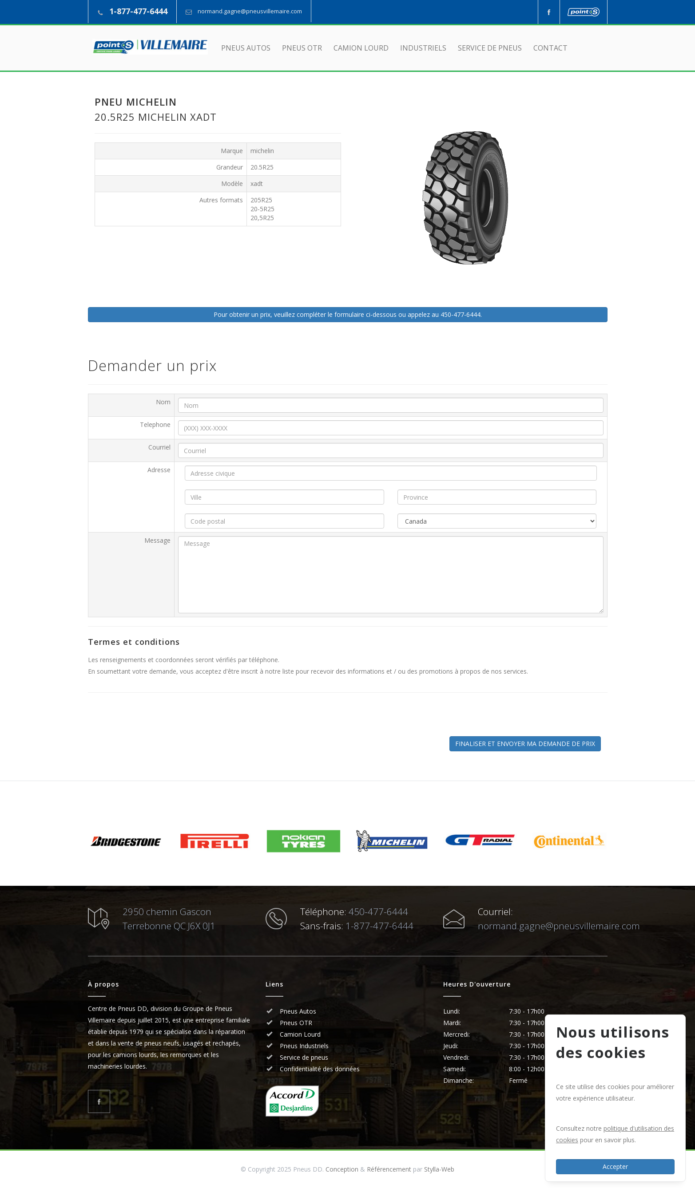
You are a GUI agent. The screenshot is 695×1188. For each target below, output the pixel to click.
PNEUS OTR (302, 48)
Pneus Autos (298, 1011)
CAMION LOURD (361, 48)
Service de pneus (303, 1057)
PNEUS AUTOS (245, 48)
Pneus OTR (295, 1022)
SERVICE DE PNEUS (490, 48)
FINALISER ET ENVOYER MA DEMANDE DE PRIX (525, 743)
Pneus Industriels (303, 1046)
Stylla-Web (439, 1169)
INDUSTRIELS (423, 48)
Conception (342, 1169)
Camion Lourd (299, 1034)
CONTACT (550, 48)
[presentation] (162, 719)
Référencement (389, 1169)
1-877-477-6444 (138, 11)
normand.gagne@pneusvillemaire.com (250, 11)
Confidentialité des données (319, 1069)
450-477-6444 (378, 911)
